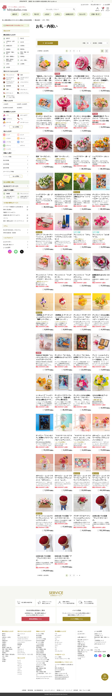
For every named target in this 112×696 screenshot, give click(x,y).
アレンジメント (21, 633)
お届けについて (81, 643)
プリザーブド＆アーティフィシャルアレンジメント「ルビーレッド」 (82, 518)
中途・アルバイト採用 (84, 690)
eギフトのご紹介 (59, 669)
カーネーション (58, 642)
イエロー (20, 663)
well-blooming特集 (40, 640)
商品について (81, 641)
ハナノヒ (15, 218)
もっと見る (16, 127)
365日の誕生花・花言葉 (9, 232)
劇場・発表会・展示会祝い (8, 654)
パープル (20, 667)
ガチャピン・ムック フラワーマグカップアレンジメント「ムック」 (63, 478)
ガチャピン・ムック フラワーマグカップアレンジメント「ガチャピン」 (44, 478)
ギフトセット (21, 651)
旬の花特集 (39, 647)
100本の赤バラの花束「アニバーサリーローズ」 (43, 558)
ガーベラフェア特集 (41, 638)
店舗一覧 (95, 14)
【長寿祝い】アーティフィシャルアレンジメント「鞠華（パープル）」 (44, 317)
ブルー (19, 669)
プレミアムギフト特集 (41, 657)
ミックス (20, 674)
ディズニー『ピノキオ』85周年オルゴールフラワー (63, 357)
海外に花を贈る (15, 209)
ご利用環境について (99, 640)
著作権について (60, 690)
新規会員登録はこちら (35, 619)
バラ (56, 633)
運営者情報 (30, 690)
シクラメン (57, 637)
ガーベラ (57, 640)
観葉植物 (20, 644)
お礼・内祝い (5, 656)
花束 (19, 635)
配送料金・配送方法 (82, 646)
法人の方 (82, 14)
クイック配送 (58, 656)
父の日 (3, 638)
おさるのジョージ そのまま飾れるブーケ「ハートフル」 (82, 197)
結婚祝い (4, 644)
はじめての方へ (85, 4)
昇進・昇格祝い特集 (41, 671)
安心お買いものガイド (83, 639)
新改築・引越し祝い (7, 647)
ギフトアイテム (21, 652)
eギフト (25, 14)
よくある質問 (106, 4)
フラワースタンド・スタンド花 (25, 654)
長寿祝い (4, 652)
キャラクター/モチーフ (23, 637)
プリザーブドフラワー (23, 638)
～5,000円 (5, 104)
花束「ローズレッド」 (62, 156)
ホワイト (20, 672)
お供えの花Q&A (40, 652)
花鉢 (19, 647)
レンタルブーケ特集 (41, 656)
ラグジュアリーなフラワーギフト (44, 676)
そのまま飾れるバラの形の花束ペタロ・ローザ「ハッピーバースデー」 (63, 118)
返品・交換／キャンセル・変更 (85, 650)
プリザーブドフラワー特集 (42, 659)
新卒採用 (76, 690)
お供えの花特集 (40, 651)
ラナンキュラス (58, 651)
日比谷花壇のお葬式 (60, 678)
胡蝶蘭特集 (39, 669)
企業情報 (24, 690)
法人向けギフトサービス (11, 186)
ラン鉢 (19, 645)
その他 (79, 658)
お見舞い (4, 659)
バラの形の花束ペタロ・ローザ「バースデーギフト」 (82, 78)
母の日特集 (39, 635)
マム (56, 638)
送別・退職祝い (6, 651)
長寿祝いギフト (40, 666)
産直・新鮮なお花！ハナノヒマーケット (15, 221)
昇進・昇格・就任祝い (7, 649)
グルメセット (21, 649)
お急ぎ (47, 14)
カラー (56, 645)
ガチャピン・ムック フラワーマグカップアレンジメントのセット (101, 438)
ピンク (19, 662)
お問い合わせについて (99, 644)
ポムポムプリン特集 (41, 664)
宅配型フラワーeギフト (9, 212)
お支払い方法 (81, 648)
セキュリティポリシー (50, 690)
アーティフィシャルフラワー (25, 640)
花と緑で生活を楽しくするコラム (12, 230)
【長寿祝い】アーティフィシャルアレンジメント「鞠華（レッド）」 (63, 317)
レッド (19, 660)
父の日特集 (39, 637)
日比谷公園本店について (61, 675)
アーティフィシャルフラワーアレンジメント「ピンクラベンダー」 (44, 518)
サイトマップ (69, 690)
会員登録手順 (81, 655)
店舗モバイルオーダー (61, 673)
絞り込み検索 (48, 43)
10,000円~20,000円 (8, 107)
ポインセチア (58, 635)
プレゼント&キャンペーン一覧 (62, 658)
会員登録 (80, 653)
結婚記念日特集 (40, 645)
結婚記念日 (69, 14)
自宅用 (3, 661)
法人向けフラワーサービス (42, 678)
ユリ (56, 649)
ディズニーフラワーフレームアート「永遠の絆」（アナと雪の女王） (63, 398)
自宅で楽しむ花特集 (41, 654)
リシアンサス (58, 644)
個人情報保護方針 (38, 690)
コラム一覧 (97, 649)
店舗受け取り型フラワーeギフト (15, 215)
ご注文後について (98, 635)
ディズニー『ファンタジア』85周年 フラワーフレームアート (44, 438)
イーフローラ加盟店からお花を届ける (15, 206)
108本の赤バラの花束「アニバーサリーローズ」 (100, 518)
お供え (57, 14)
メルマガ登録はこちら (76, 619)
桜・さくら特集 (40, 642)
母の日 (36, 14)
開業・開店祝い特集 (41, 668)
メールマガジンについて (100, 642)
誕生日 (14, 14)
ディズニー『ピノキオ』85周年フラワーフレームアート (82, 357)
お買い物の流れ (81, 644)
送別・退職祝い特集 (41, 649)
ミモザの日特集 (40, 644)
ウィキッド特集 (40, 633)
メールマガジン (81, 656)
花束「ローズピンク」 (43, 156)
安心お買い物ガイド (96, 4)
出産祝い (4, 642)
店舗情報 (58, 671)
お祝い (3, 657)
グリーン (20, 670)
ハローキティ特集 (40, 663)
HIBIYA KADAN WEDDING (62, 677)
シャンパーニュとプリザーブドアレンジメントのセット (63, 237)
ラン (56, 647)
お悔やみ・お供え (6, 637)
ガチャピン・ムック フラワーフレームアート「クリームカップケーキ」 (101, 478)
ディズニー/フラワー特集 (42, 661)
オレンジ (20, 665)
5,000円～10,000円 (22, 104)
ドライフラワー (21, 642)
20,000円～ (20, 107)
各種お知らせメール (82, 651)
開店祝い (4, 645)
